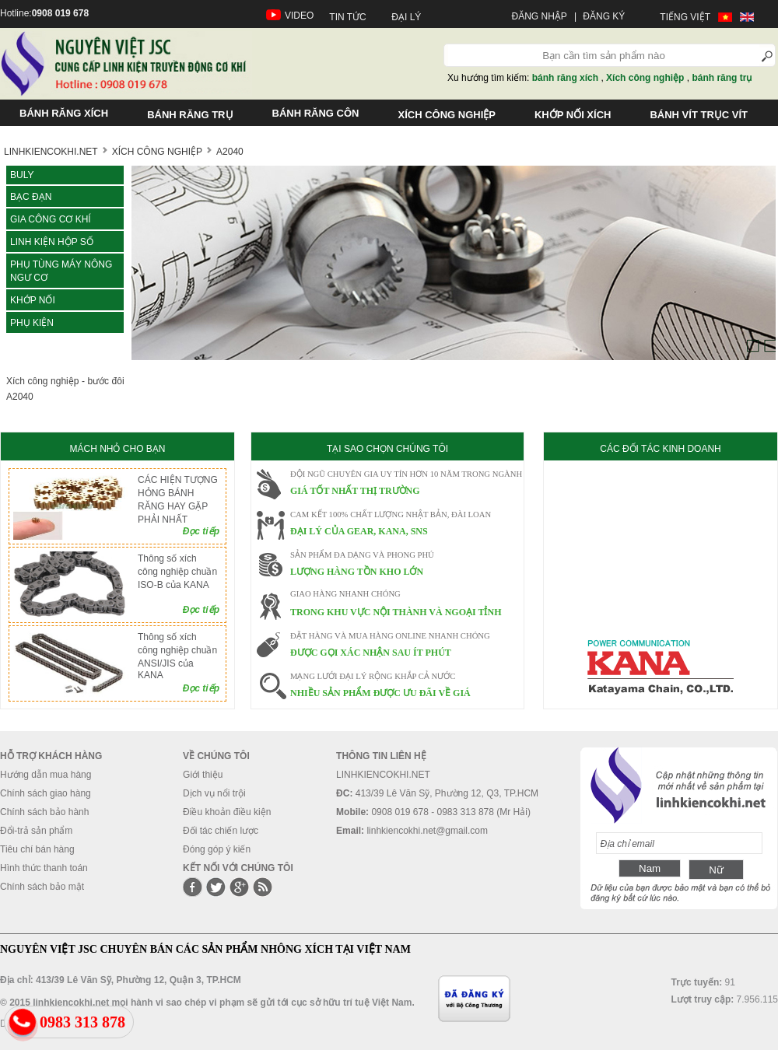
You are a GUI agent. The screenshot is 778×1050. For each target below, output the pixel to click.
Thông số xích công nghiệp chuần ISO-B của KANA (177, 571)
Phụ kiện (32, 322)
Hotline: (44, 13)
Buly (21, 175)
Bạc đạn (30, 196)
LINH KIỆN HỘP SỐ (51, 241)
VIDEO (299, 15)
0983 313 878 (82, 1022)
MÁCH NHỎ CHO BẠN (117, 448)
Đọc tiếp (201, 531)
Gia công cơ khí (50, 219)
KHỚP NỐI (32, 300)
